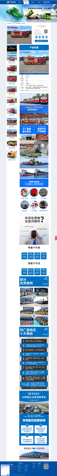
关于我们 (19, 2)
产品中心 (26, 2)
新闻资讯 (32, 2)
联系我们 (39, 2)
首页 (11, 23)
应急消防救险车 (18, 23)
